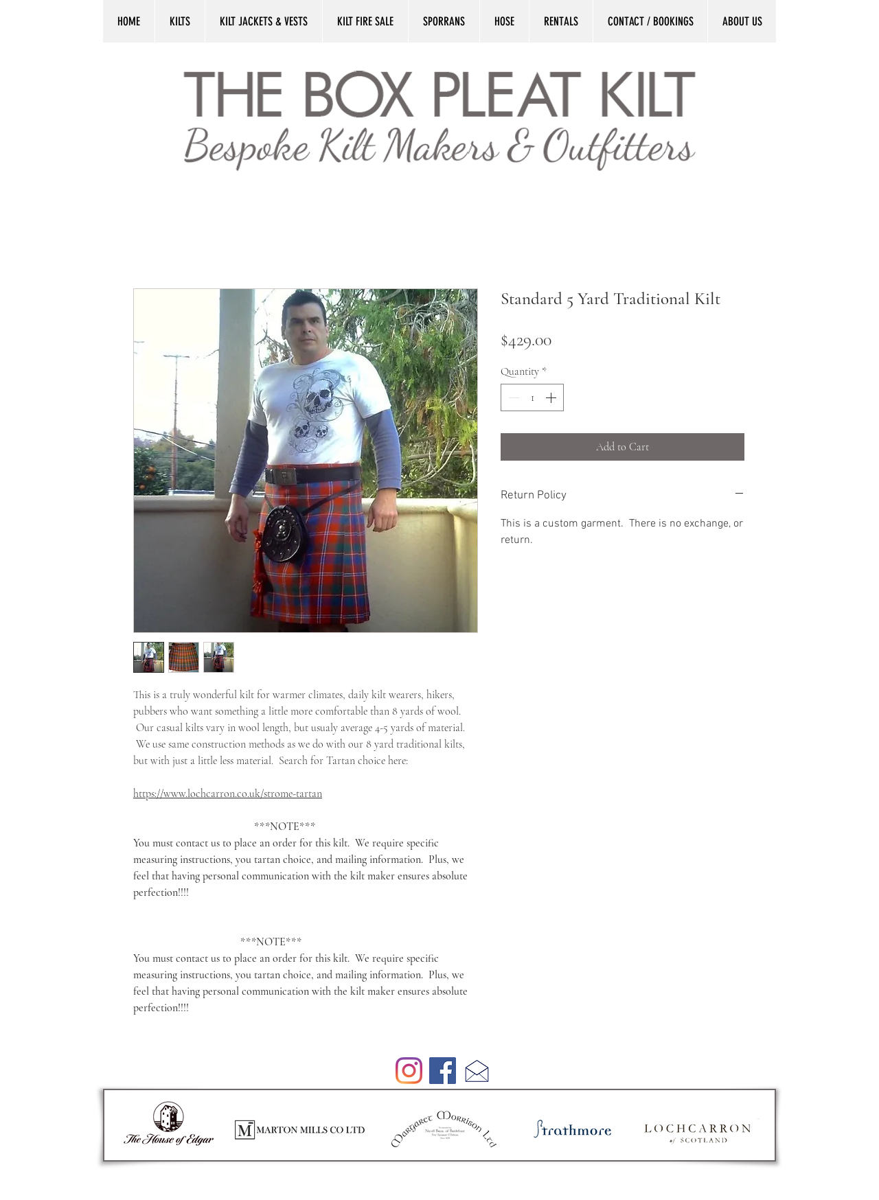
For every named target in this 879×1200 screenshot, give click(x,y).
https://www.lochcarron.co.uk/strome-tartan (227, 793)
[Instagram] (409, 1070)
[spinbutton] (532, 397)
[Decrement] (512, 397)
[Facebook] (442, 1070)
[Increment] (552, 397)
